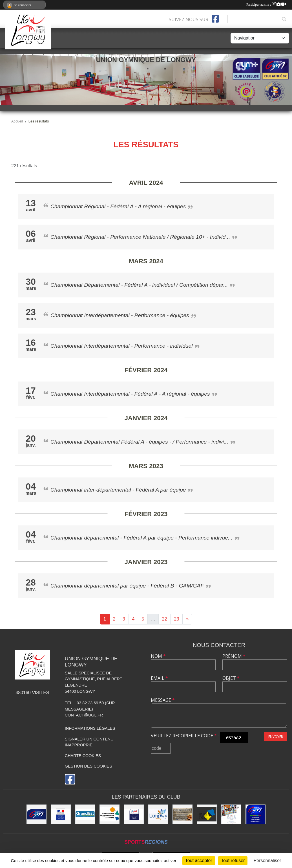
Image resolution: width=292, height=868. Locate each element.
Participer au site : (266, 4)
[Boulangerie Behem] (182, 814)
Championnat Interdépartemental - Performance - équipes (119, 315)
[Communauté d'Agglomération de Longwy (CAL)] (109, 814)
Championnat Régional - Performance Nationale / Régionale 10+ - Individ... (140, 237)
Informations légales (90, 728)
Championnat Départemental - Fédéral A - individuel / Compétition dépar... (139, 285)
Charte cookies (83, 755)
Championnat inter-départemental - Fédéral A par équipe (118, 490)
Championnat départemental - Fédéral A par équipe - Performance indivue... (141, 538)
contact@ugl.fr (84, 715)
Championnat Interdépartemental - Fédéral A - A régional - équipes (130, 394)
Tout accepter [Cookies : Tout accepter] (198, 860)
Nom (158, 656)
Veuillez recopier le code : (185, 736)
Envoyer (275, 736)
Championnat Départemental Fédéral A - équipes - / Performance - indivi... (139, 442)
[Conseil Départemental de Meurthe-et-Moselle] (207, 814)
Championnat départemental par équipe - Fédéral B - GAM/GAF (127, 586)
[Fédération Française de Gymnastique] (36, 814)
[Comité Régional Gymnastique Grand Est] (255, 814)
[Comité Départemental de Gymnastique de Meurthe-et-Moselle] (134, 814)
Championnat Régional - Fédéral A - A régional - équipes (118, 206)
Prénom (233, 656)
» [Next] (187, 619)
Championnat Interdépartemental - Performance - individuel (121, 346)
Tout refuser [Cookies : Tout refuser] (233, 860)
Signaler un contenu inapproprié (89, 742)
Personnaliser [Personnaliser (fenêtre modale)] (267, 860)
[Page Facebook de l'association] (215, 19)
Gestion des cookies (88, 766)
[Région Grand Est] (85, 814)
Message (163, 700)
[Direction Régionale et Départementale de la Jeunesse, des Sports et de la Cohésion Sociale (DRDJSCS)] (61, 814)
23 (176, 619)
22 (164, 619)
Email (159, 678)
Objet (231, 678)
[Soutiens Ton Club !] (231, 814)
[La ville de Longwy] (158, 814)
